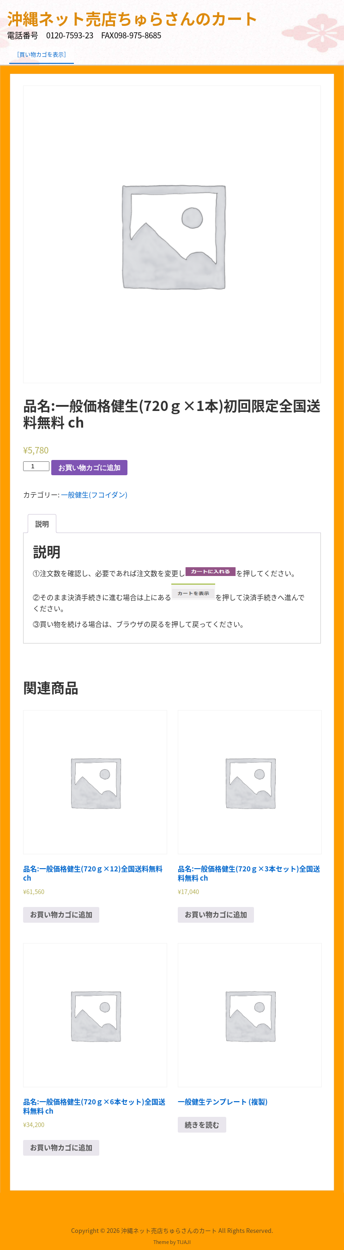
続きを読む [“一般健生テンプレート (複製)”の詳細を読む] (202, 1125)
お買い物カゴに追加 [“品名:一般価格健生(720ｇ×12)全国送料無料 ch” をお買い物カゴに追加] (61, 914)
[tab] (42, 523)
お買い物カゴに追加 (89, 468)
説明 (42, 524)
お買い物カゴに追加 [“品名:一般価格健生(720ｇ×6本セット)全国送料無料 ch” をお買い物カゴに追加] (61, 1147)
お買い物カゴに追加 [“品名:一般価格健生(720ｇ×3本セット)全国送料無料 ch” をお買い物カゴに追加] (216, 914)
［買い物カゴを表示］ (41, 54)
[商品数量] (36, 466)
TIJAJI (184, 1241)
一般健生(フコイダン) (94, 495)
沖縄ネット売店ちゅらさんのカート (132, 18)
